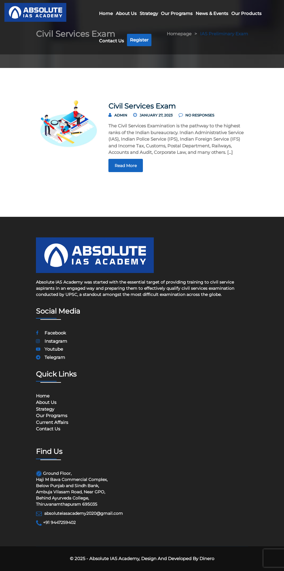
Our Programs (177, 13)
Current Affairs (52, 422)
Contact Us (111, 41)
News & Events (212, 13)
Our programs (51, 415)
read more (126, 165)
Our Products (246, 13)
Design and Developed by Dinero (177, 558)
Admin (120, 115)
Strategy (149, 13)
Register (139, 40)
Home (106, 13)
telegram (50, 357)
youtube (49, 349)
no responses (196, 115)
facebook (51, 333)
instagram (51, 341)
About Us (126, 13)
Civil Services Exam (142, 106)
